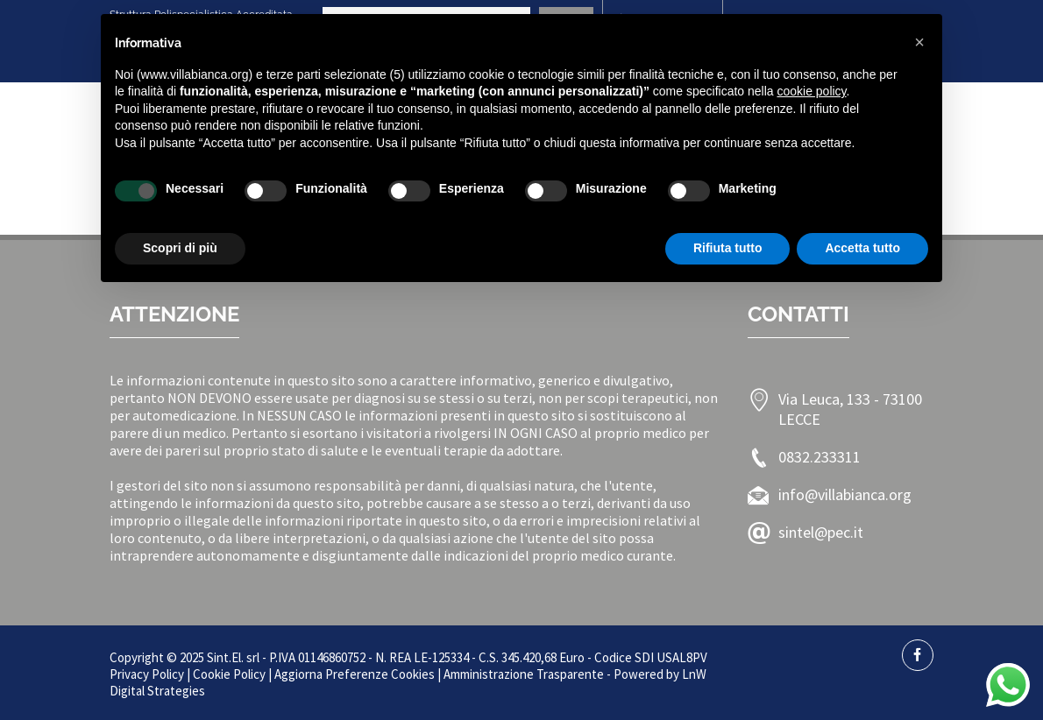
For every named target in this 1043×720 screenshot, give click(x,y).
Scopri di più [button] (180, 248)
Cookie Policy (229, 674)
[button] (919, 42)
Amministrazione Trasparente (523, 674)
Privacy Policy (147, 674)
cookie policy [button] (811, 91)
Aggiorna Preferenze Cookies (354, 674)
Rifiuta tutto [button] (728, 248)
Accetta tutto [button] (862, 248)
